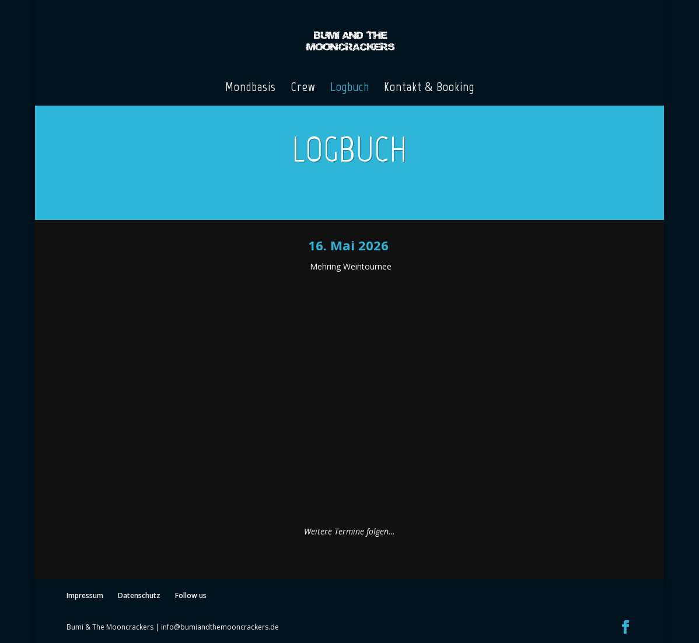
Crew (303, 89)
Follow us (191, 595)
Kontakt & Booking (429, 89)
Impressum (85, 595)
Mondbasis (250, 89)
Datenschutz (139, 595)
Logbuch (349, 89)
